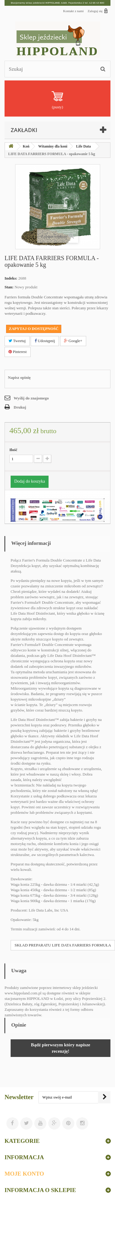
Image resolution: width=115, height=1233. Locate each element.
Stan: (9, 287)
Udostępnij (45, 340)
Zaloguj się (98, 10)
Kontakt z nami (73, 11)
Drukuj (20, 407)
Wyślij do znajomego (31, 398)
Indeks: (11, 278)
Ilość (13, 449)
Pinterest (17, 351)
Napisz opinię (19, 377)
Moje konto (24, 1173)
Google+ (73, 340)
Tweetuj (17, 340)
